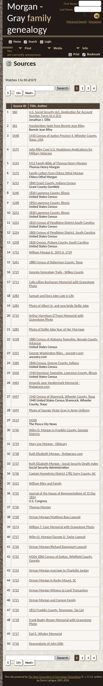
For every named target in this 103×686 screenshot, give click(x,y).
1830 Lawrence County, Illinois (49, 193)
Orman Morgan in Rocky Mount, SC (52, 580)
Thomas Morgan (40, 507)
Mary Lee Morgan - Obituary (48, 444)
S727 (15, 537)
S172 (15, 173)
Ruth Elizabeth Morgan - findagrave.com (56, 454)
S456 (15, 373)
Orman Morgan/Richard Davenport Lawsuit (58, 547)
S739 (15, 444)
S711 (15, 282)
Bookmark (93, 54)
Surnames (94, 21)
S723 (15, 580)
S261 (15, 262)
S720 (15, 610)
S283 (15, 296)
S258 (15, 242)
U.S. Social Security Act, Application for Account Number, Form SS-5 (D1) (61, 114)
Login (48, 41)
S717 (15, 634)
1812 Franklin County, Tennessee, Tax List (56, 610)
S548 (15, 136)
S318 (15, 339)
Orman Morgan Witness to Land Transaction (58, 590)
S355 (15, 353)
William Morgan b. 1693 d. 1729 (50, 252)
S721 (15, 600)
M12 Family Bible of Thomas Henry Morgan (58, 163)
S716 (15, 644)
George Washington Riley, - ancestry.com (56, 353)
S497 (15, 396)
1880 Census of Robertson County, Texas (56, 262)
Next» (29, 93)
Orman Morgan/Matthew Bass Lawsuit (55, 517)
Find (28, 48)
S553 (15, 483)
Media (58, 48)
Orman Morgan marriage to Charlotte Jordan (59, 570)
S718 (15, 620)
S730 (15, 507)
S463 (15, 383)
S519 (15, 420)
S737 (15, 464)
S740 (15, 430)
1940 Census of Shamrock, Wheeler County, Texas (62, 396)
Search (33, 41)
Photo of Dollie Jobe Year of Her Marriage (56, 329)
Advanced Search (76, 21)
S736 (15, 473)
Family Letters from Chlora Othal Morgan (56, 173)
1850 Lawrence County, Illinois (49, 203)
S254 (15, 232)
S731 (15, 252)
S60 (14, 112)
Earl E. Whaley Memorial (45, 634)
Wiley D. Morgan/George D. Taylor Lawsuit (57, 537)
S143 (15, 163)
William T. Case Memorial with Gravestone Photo (61, 527)
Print (76, 54)
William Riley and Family (45, 483)
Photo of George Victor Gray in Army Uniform (59, 410)
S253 (15, 223)
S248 (15, 203)
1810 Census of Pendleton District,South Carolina (61, 223)
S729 (15, 272)
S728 (15, 517)
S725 (15, 557)
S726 (15, 547)
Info (85, 48)
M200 (33, 420)
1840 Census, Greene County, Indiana (54, 363)
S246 (15, 193)
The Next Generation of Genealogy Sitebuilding (54, 677)
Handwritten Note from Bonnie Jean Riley (57, 126)
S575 (15, 149)
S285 (15, 329)
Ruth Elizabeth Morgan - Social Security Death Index (63, 464)
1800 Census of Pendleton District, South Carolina (62, 232)
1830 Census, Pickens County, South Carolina (59, 242)
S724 (15, 570)
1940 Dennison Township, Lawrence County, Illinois (63, 373)
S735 (15, 493)
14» (18, 93)
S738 (15, 454)
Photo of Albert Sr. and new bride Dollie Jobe (59, 306)
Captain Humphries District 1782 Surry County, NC (62, 473)
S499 (15, 410)
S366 (15, 363)
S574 (15, 527)
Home (17, 41)
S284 (15, 306)
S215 (15, 183)
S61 (14, 126)
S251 (15, 213)
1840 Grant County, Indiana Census (52, 183)
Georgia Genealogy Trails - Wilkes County (56, 272)
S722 (15, 590)
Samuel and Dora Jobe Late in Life (51, 296)
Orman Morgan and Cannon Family (52, 600)
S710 (15, 316)
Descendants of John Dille (46, 644)
